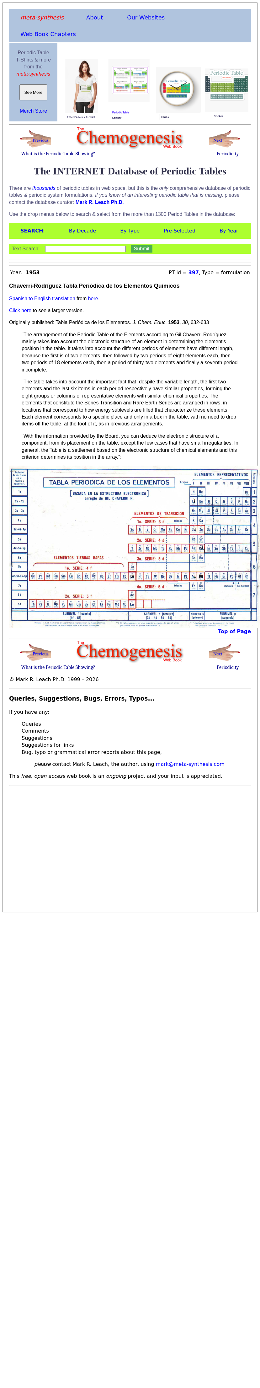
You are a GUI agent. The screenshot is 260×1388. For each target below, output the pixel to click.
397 (193, 272)
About (94, 17)
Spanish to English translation (42, 298)
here (93, 298)
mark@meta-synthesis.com (190, 764)
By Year (229, 231)
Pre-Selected (180, 231)
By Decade (82, 231)
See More (33, 92)
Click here (20, 310)
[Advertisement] (59, 847)
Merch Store (33, 111)
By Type (130, 231)
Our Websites (146, 17)
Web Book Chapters (48, 34)
